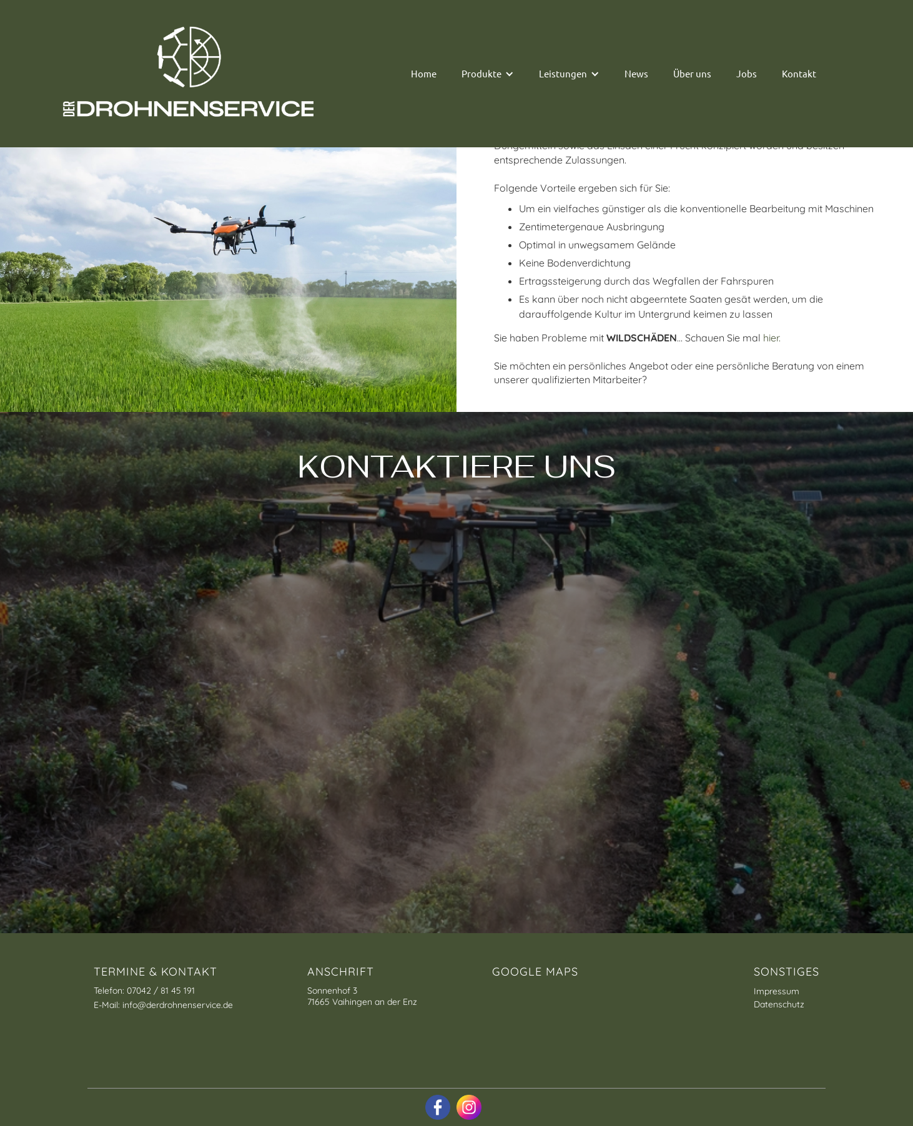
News (636, 73)
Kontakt (799, 73)
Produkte (481, 73)
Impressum (776, 991)
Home (424, 73)
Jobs (746, 73)
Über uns (692, 73)
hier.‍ (772, 337)
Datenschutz (779, 1004)
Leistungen (563, 73)
